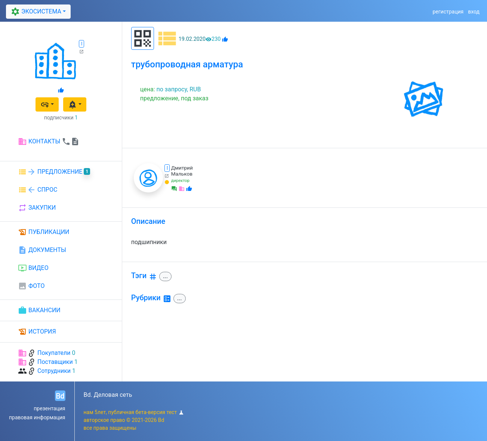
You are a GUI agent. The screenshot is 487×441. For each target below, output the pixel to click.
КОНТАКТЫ (49, 141)
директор (180, 180)
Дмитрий (182, 168)
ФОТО (31, 286)
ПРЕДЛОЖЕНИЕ (54, 171)
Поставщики (55, 361)
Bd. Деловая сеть (108, 394)
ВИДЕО (33, 268)
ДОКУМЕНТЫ (42, 250)
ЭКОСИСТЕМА (35, 11)
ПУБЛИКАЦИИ (44, 232)
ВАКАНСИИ (39, 310)
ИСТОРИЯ (37, 331)
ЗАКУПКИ (37, 207)
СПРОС (37, 189)
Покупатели (54, 352)
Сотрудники (54, 370)
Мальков (181, 174)
